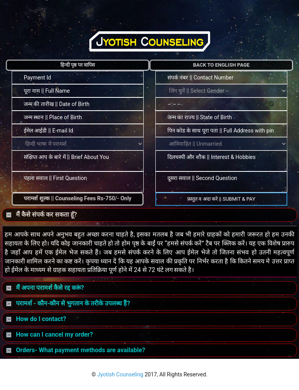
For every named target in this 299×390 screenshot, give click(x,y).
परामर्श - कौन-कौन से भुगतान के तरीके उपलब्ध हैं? (68, 303)
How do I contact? (36, 319)
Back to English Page (221, 65)
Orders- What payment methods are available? (75, 350)
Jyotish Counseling (120, 374)
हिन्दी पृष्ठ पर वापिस (77, 65)
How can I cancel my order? (49, 334)
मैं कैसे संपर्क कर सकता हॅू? (41, 214)
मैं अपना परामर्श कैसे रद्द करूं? (45, 287)
